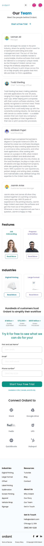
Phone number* (8, 368)
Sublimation (7, 489)
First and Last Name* (10, 344)
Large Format (7, 477)
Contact (27, 481)
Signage (5, 506)
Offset (4, 481)
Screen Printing (8, 494)
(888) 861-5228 (30, 528)
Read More (11, 295)
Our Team (28, 502)
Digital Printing (7, 473)
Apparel (5, 498)
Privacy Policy (19, 542)
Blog (25, 477)
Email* (4, 356)
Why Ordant (29, 494)
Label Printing (7, 485)
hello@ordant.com (31, 519)
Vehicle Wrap (7, 502)
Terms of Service (7, 542)
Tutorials (27, 473)
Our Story (28, 498)
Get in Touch (29, 506)
